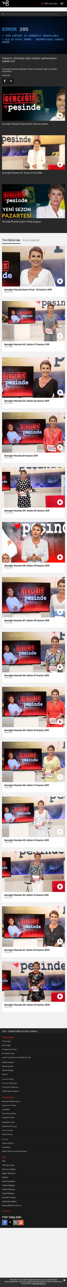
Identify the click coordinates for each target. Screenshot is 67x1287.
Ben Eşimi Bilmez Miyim (11, 1101)
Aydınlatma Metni (9, 1201)
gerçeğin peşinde (14, 14)
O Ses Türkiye (7, 1130)
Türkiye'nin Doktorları (10, 1087)
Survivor (5, 1139)
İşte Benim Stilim (8, 1117)
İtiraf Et (4, 1074)
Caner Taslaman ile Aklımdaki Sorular (16, 1057)
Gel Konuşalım (7, 1066)
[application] (33, 35)
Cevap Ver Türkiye (9, 1105)
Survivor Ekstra (8, 1079)
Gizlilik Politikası (8, 1189)
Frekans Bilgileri (8, 1185)
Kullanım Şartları (9, 1197)
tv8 (6, 14)
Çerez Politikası (8, 1193)
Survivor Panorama (9, 1083)
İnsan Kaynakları (8, 1181)
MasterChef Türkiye (9, 1126)
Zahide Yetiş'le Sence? (10, 1091)
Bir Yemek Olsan (8, 1053)
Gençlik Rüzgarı (8, 1070)
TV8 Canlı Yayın (49, 3)
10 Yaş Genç (6, 1041)
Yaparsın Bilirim (8, 1143)
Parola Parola (7, 1134)
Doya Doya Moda (9, 1113)
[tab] (11, 241)
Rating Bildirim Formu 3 (11, 1205)
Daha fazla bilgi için (39, 1283)
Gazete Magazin (8, 1062)
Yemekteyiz (6, 1147)
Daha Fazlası (6, 1211)
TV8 (3, 1161)
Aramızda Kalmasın (9, 1049)
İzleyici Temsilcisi (9, 1173)
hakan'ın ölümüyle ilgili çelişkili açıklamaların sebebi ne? (40, 14)
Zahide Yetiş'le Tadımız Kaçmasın (14, 1151)
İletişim (5, 1177)
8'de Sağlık (6, 1045)
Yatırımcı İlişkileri (9, 1169)
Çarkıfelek (6, 1109)
